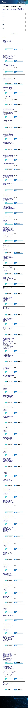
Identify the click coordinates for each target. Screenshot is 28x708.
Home (4, 6)
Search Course (14, 33)
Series (3, 16)
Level (3, 24)
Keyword (3, 12)
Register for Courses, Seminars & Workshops (13, 6)
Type (3, 28)
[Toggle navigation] (1, 5)
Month (3, 20)
